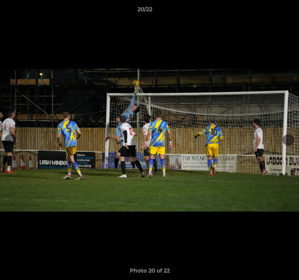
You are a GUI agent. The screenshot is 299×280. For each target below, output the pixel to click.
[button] (271, 11)
